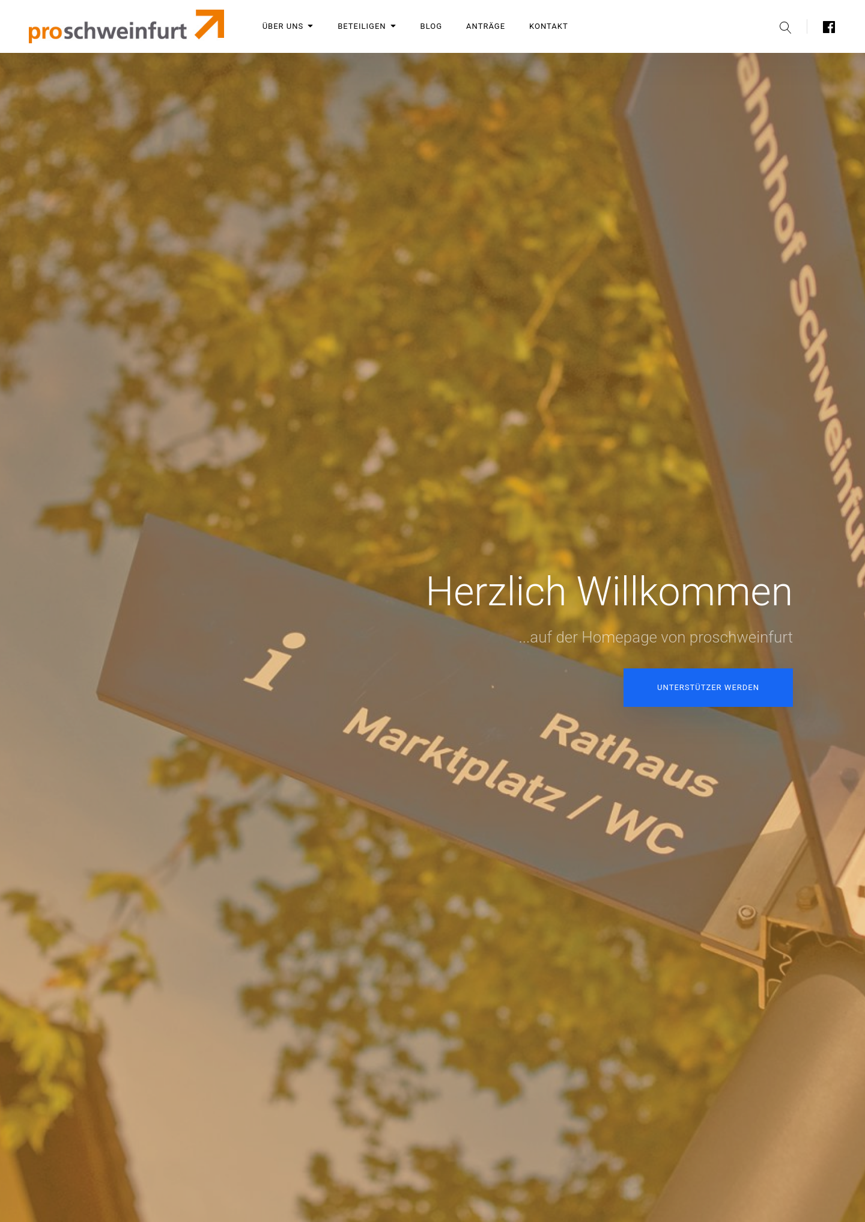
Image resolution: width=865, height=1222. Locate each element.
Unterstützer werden (708, 687)
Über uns (288, 26)
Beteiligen (367, 26)
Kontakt (548, 26)
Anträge (485, 26)
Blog (431, 26)
